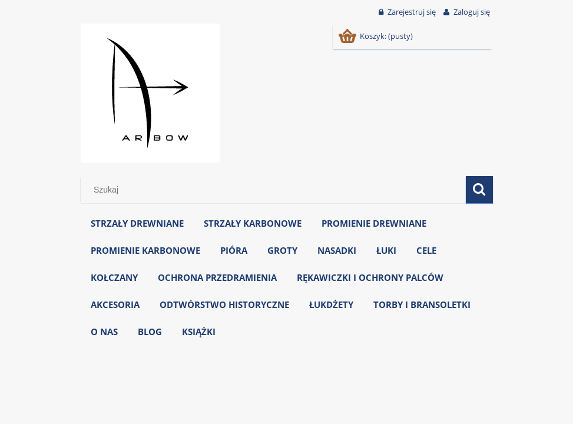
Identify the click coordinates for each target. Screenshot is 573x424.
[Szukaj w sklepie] (275, 190)
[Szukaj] (479, 189)
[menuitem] (137, 223)
